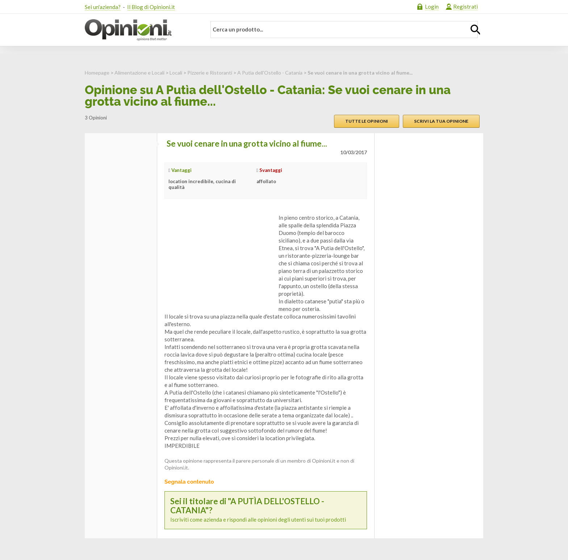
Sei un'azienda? (103, 7)
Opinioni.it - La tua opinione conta (141, 30)
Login (432, 6)
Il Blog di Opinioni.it (151, 7)
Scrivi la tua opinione (441, 121)
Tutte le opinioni (366, 121)
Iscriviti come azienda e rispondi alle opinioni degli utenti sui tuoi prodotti (265, 510)
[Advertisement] (218, 259)
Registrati (465, 6)
